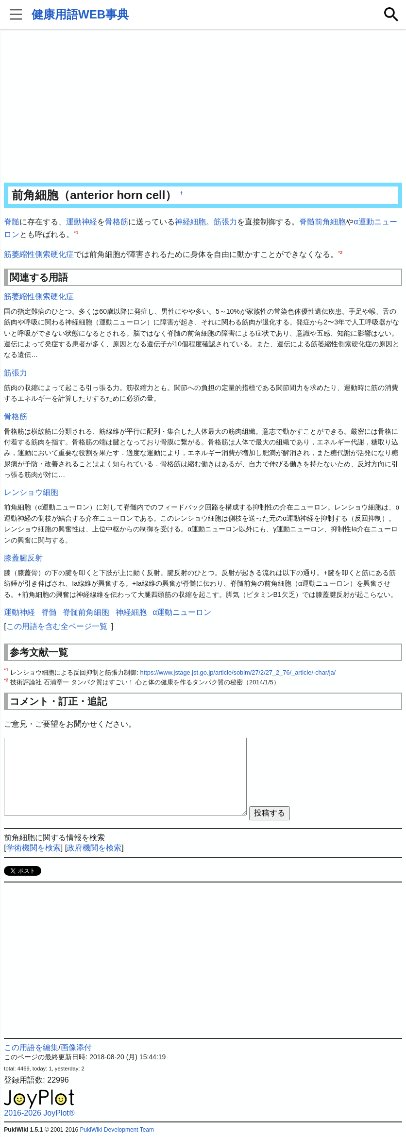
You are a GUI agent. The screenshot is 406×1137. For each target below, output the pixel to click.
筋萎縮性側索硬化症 (39, 254)
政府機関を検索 (94, 848)
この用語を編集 (31, 1047)
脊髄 (11, 222)
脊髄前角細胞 (322, 222)
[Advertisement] (203, 107)
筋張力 (225, 222)
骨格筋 (116, 222)
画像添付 (76, 1047)
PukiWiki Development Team (117, 1129)
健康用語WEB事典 (80, 14)
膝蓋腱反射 (23, 558)
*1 (76, 232)
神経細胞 (190, 222)
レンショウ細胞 (31, 492)
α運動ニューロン (181, 612)
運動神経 (81, 222)
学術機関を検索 (33, 848)
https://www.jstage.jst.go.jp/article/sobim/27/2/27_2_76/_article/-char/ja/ (238, 672)
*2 (340, 252)
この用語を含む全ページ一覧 (56, 626)
